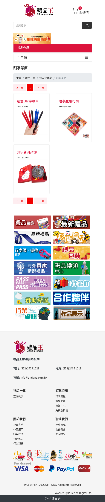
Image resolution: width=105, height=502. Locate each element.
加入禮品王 (61, 434)
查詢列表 (80, 11)
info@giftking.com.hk (34, 377)
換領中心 (60, 405)
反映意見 (60, 425)
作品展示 (18, 429)
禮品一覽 (30, 78)
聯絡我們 (61, 418)
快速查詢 (52, 498)
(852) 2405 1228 (30, 368)
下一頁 (41, 88)
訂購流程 (60, 396)
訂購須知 (61, 390)
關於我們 (19, 418)
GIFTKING (51, 484)
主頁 (18, 78)
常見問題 (60, 401)
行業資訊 (18, 443)
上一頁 (19, 88)
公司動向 (18, 439)
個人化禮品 (45, 78)
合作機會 (60, 429)
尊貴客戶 (18, 425)
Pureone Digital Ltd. (80, 493)
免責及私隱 (61, 410)
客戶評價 (18, 434)
